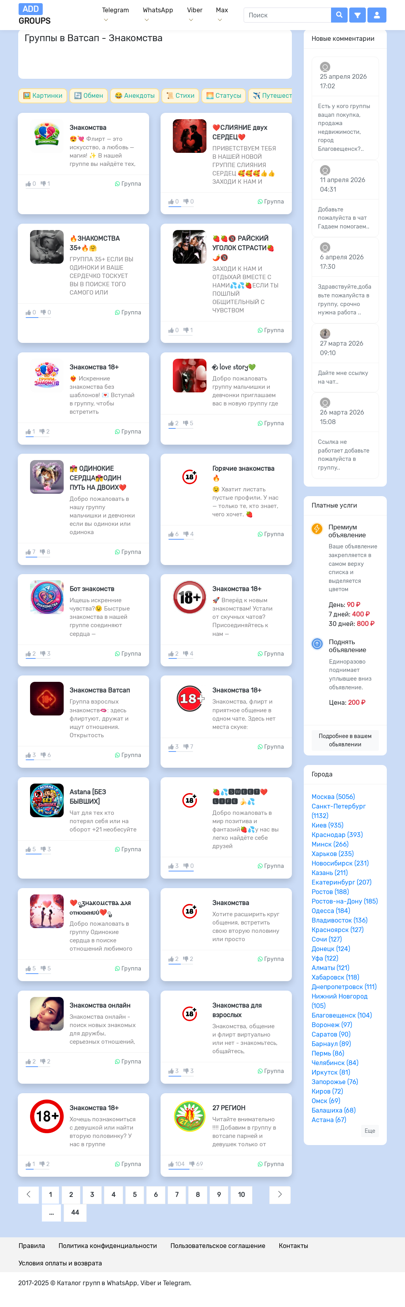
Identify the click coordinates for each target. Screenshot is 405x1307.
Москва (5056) (333, 797)
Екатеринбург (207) (341, 882)
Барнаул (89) (331, 1044)
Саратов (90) (331, 1034)
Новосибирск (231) (340, 863)
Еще (370, 1131)
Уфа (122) (325, 958)
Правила (32, 1246)
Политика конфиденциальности (108, 1246)
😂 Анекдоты (135, 95)
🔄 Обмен (88, 95)
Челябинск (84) (335, 1063)
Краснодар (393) (337, 835)
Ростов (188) (330, 892)
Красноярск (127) (337, 930)
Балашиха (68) (334, 1110)
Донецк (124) (331, 949)
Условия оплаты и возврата (60, 1263)
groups (34, 14)
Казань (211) (330, 873)
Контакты (293, 1246)
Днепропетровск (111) (344, 987)
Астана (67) (329, 1120)
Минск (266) (330, 844)
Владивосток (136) (339, 920)
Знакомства (88, 127)
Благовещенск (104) (342, 1015)
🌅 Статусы (223, 95)
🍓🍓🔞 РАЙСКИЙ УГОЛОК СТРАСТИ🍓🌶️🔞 (243, 248)
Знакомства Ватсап (100, 690)
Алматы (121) (330, 968)
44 (75, 1212)
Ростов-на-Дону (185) (345, 901)
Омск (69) (326, 1101)
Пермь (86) (328, 1053)
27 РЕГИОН (228, 1108)
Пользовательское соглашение (217, 1246)
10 (241, 1195)
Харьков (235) (333, 854)
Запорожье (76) (335, 1082)
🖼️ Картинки (42, 95)
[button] (357, 15)
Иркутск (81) (331, 1072)
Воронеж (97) (332, 1025)
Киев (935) (327, 825)
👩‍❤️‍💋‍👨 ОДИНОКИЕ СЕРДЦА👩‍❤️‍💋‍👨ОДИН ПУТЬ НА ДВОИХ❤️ (98, 478)
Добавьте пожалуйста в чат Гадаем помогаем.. (343, 218)
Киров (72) (327, 1091)
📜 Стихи (180, 95)
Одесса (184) (331, 911)
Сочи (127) (327, 939)
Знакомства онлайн (100, 1005)
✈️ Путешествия (278, 95)
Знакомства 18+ (94, 367)
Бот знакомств (92, 589)
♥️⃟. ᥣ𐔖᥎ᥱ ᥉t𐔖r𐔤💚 (234, 367)
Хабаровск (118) (335, 977)
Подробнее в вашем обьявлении (345, 740)
